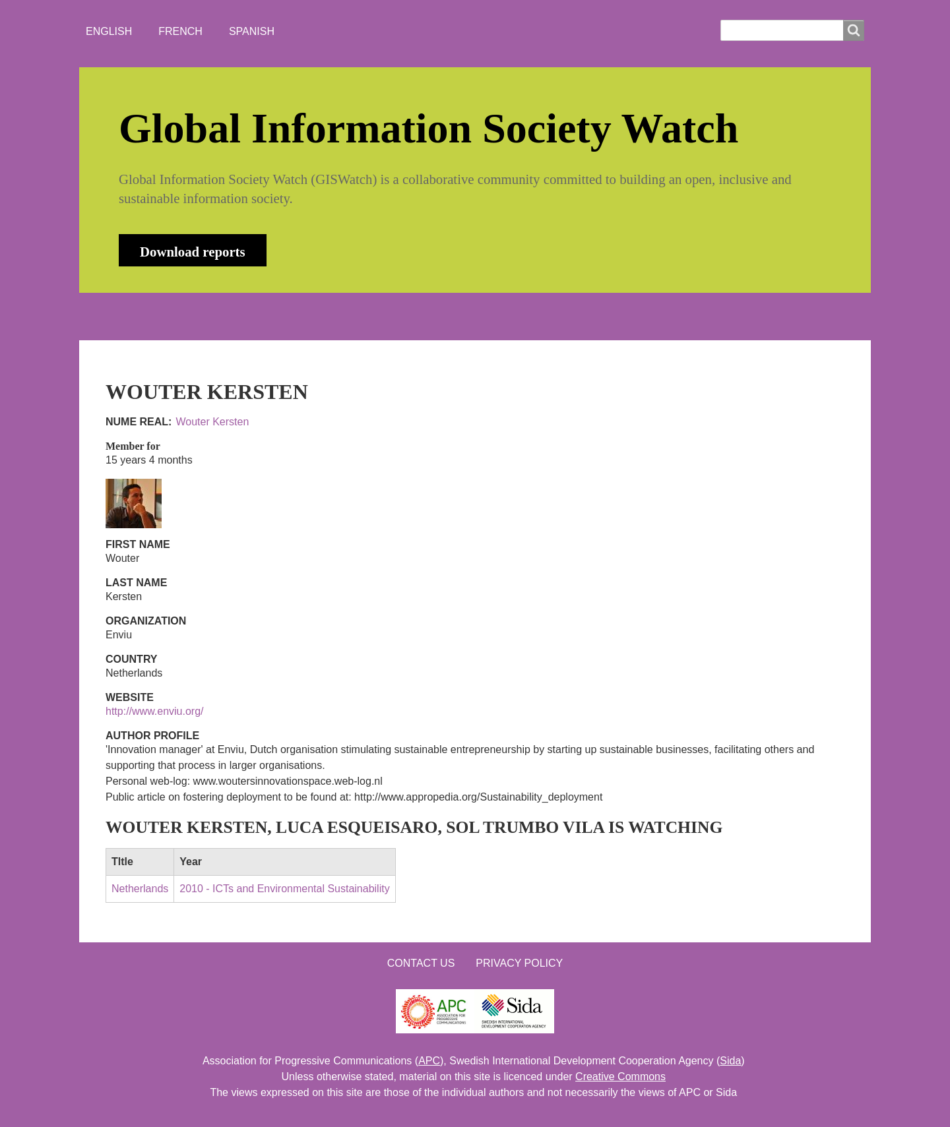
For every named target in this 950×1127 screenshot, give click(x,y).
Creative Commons (620, 1076)
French (180, 31)
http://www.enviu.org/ (155, 711)
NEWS (258, 316)
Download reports (192, 251)
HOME (131, 316)
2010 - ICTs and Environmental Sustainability (284, 888)
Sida (730, 1060)
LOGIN (528, 316)
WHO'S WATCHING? (353, 316)
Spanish (251, 31)
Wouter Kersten (212, 421)
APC (429, 1060)
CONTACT (457, 316)
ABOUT (194, 316)
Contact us (421, 963)
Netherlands (139, 888)
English (109, 31)
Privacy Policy (519, 963)
